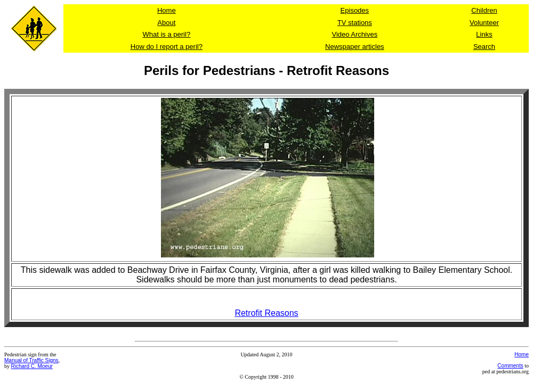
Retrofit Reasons (266, 313)
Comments (510, 366)
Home (521, 354)
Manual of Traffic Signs (31, 360)
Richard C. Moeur (32, 366)
